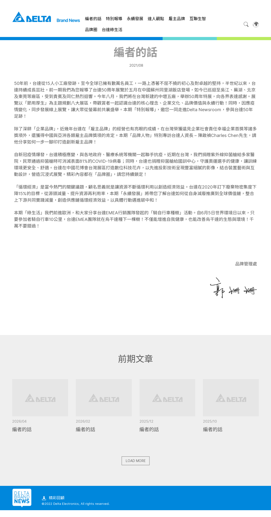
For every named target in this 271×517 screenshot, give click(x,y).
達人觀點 (156, 18)
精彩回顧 (53, 505)
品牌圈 (91, 29)
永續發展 (135, 18)
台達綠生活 (112, 29)
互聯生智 (198, 18)
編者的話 (93, 18)
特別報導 (114, 18)
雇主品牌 (177, 18)
